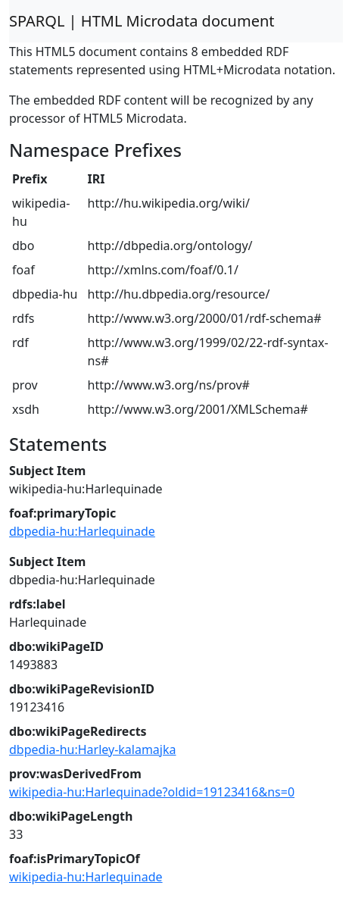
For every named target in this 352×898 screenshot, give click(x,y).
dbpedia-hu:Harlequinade (82, 531)
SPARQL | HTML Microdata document (142, 21)
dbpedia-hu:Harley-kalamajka (92, 749)
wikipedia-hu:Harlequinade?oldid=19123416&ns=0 (151, 792)
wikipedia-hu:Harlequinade (86, 876)
